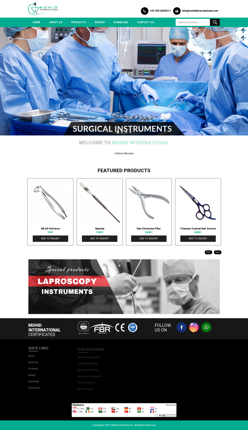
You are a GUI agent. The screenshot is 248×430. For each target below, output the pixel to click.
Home (36, 22)
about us (56, 22)
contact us (145, 22)
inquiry (100, 22)
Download (121, 22)
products (78, 22)
